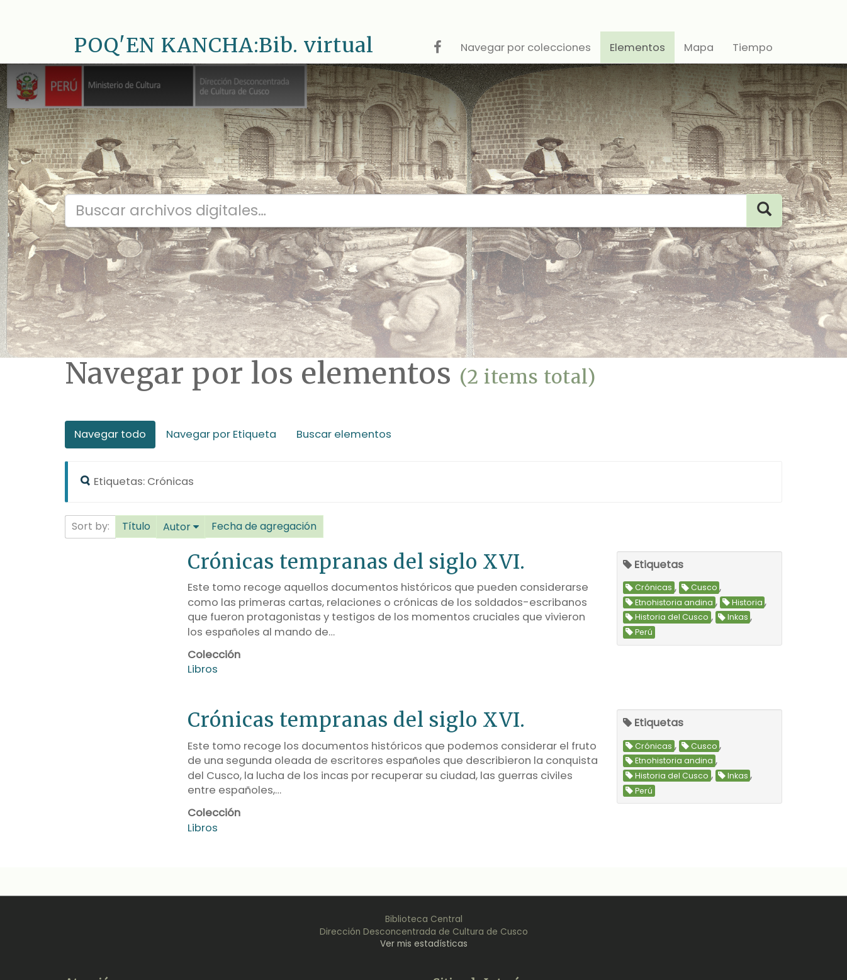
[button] (136, 526)
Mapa (699, 47)
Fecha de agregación (264, 526)
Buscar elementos (343, 434)
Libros (203, 669)
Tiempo (752, 47)
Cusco (699, 588)
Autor (177, 527)
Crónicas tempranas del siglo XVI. (356, 561)
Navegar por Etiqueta (221, 434)
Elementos (637, 47)
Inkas (733, 617)
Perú (639, 632)
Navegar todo (110, 434)
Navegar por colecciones (526, 47)
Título (136, 526)
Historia (742, 602)
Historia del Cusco (667, 617)
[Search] (764, 210)
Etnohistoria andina (669, 602)
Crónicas (648, 588)
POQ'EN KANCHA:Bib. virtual (224, 45)
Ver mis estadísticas (424, 944)
